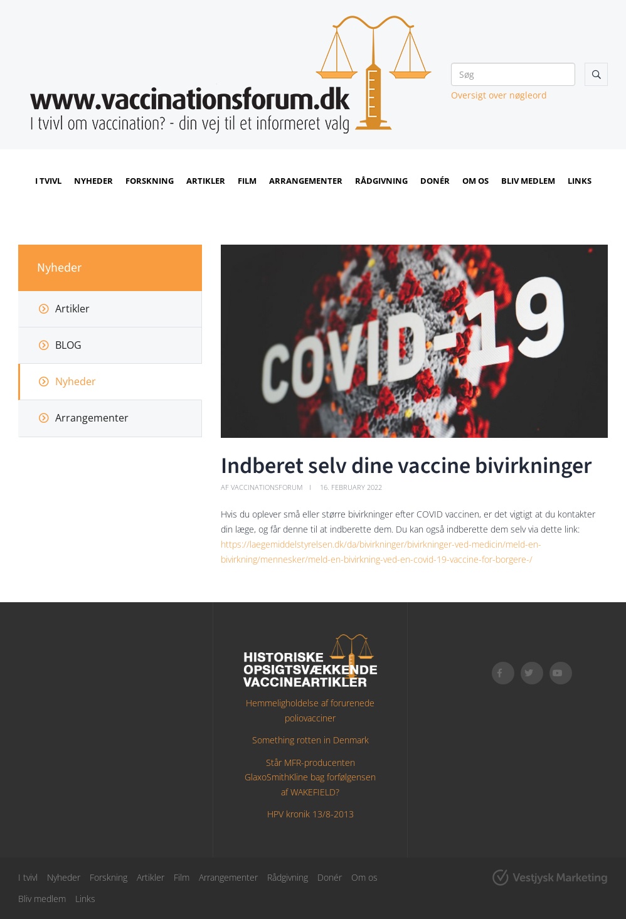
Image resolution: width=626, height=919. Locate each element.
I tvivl (48, 180)
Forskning (149, 180)
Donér (435, 180)
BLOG (68, 345)
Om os (475, 180)
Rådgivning (381, 180)
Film (247, 180)
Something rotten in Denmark (310, 740)
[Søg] (513, 74)
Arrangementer (305, 180)
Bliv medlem (528, 180)
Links (580, 180)
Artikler (205, 180)
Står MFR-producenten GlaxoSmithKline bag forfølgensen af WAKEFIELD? (310, 778)
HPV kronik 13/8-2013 (310, 814)
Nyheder (93, 180)
